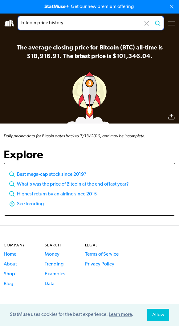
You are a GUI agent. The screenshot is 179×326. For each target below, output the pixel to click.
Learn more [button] (120, 314)
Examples (55, 274)
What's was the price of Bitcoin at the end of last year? (73, 184)
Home (10, 254)
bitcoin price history (91, 23)
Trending (54, 264)
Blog (8, 283)
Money (52, 254)
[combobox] (91, 23)
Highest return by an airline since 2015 (57, 194)
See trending (30, 204)
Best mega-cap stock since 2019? (51, 174)
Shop (9, 274)
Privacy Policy (99, 264)
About (10, 264)
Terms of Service (102, 254)
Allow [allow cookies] (158, 314)
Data (50, 283)
